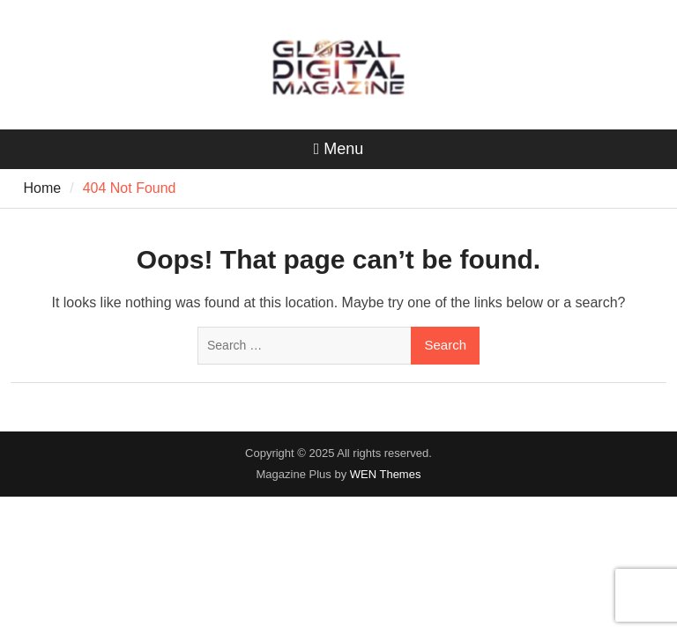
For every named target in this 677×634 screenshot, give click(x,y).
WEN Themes (385, 474)
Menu (339, 149)
